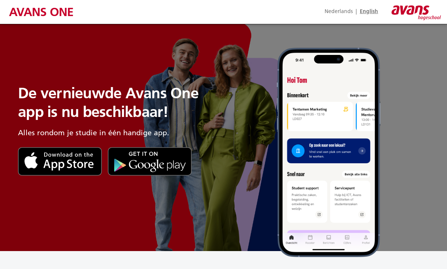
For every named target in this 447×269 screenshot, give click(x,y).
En (369, 11)
